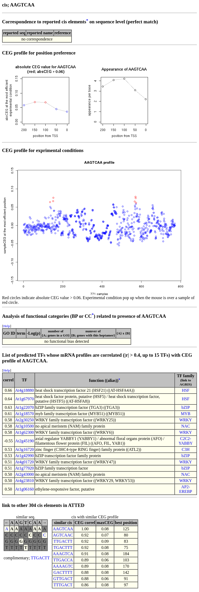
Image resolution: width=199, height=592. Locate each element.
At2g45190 (24, 441)
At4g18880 (24, 390)
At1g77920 (24, 468)
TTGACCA (63, 560)
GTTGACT (63, 578)
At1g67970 (24, 399)
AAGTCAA (63, 529)
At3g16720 (24, 449)
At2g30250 (24, 420)
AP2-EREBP (185, 489)
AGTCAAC (63, 535)
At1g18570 (24, 413)
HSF (185, 390)
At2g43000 (24, 474)
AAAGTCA (63, 554)
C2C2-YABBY (186, 440)
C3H (185, 449)
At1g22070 (24, 407)
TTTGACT (63, 585)
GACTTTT (63, 572)
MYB (185, 413)
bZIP (185, 407)
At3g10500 (24, 426)
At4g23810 (24, 480)
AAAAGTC (63, 566)
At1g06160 (24, 489)
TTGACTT (40, 558)
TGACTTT (63, 547)
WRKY (185, 420)
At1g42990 (24, 455)
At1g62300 (24, 432)
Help (6, 326)
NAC (185, 426)
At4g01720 (24, 462)
